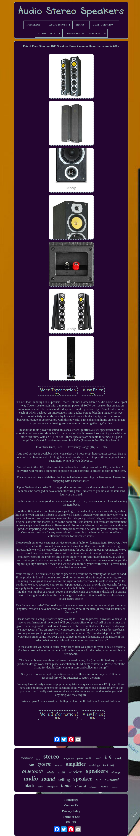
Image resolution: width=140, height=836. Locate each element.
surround (112, 780)
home (66, 785)
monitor (26, 758)
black (29, 785)
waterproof (52, 786)
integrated (68, 758)
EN (68, 822)
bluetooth (32, 771)
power (80, 758)
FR (74, 822)
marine (104, 786)
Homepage (71, 799)
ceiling (64, 779)
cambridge (94, 765)
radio (89, 758)
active (40, 786)
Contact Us (71, 805)
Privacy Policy (71, 811)
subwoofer (93, 787)
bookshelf (108, 765)
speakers (97, 771)
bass (38, 759)
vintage (115, 772)
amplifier (76, 764)
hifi (108, 757)
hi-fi (99, 780)
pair (31, 765)
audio (31, 778)
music (118, 758)
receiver (58, 765)
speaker (82, 778)
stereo (51, 756)
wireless (76, 772)
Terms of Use (71, 816)
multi (61, 772)
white (50, 772)
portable (115, 787)
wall (98, 758)
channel (80, 786)
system (44, 764)
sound (48, 779)
